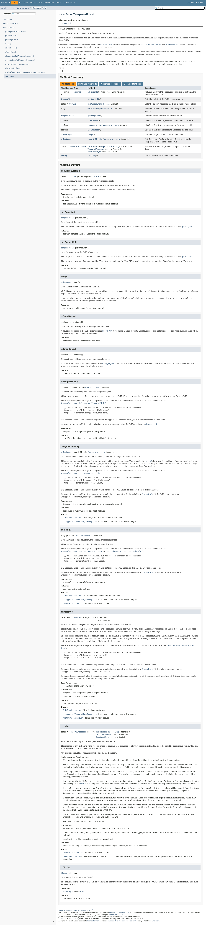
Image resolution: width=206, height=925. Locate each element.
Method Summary (10, 23)
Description (7, 19)
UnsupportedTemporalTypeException (80, 522)
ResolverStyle (94, 152)
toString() (9, 76)
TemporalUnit (67, 99)
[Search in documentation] (180, 8)
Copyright (62, 919)
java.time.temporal (21, 8)
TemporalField (39, 8)
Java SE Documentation (118, 912)
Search (66, 3)
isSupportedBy (94, 125)
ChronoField (66, 23)
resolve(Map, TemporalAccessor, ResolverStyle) (25, 72)
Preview (33, 3)
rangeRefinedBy (94, 139)
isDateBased (93, 120)
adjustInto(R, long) (12, 68)
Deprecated (49, 3)
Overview (5, 3)
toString (91, 156)
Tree (26, 3)
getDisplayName (94, 104)
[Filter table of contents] (24, 13)
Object (82, 892)
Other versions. (115, 915)
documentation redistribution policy (120, 921)
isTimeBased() (11, 52)
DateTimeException (72, 518)
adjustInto (92, 92)
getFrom (91, 108)
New (40, 3)
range (90, 135)
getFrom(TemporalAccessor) (17, 64)
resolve (91, 146)
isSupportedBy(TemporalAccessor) (19, 56)
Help (72, 3)
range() (8, 44)
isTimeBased (93, 130)
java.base (5, 8)
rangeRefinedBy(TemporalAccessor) (20, 60)
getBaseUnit (93, 99)
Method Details (9, 27)
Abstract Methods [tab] (110, 84)
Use (21, 3)
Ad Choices (153, 921)
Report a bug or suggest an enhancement (75, 910)
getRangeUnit (93, 116)
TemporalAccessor (104, 108)
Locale (106, 104)
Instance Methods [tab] (87, 84)
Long (117, 146)
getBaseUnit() (11, 36)
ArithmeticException (73, 603)
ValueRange (66, 135)
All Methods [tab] (68, 84)
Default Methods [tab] (132, 84)
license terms (92, 921)
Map (97, 146)
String (72, 104)
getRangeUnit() (11, 40)
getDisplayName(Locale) (15, 32)
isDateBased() (11, 48)
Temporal (77, 92)
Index (58, 3)
